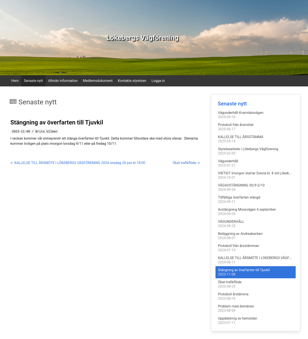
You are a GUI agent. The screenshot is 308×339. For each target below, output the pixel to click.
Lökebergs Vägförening (142, 37)
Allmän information (63, 81)
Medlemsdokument (98, 81)
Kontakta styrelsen (132, 81)
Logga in (158, 81)
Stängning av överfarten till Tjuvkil (56, 122)
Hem (15, 81)
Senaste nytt (33, 81)
